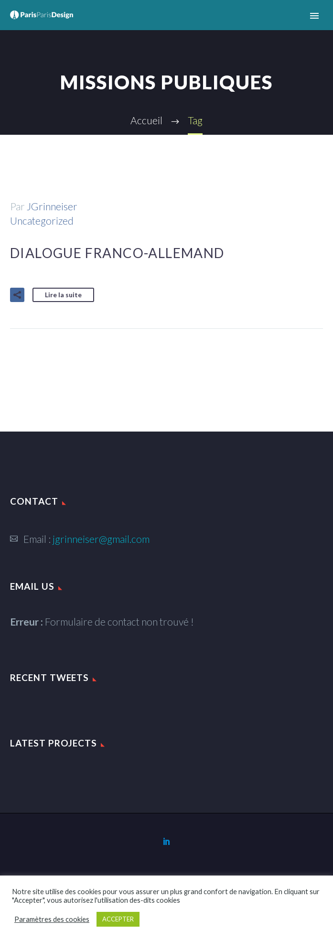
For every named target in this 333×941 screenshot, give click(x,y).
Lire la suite (63, 295)
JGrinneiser (52, 206)
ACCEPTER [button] (118, 919)
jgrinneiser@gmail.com (101, 539)
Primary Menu (314, 16)
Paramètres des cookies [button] (51, 919)
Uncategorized (42, 221)
